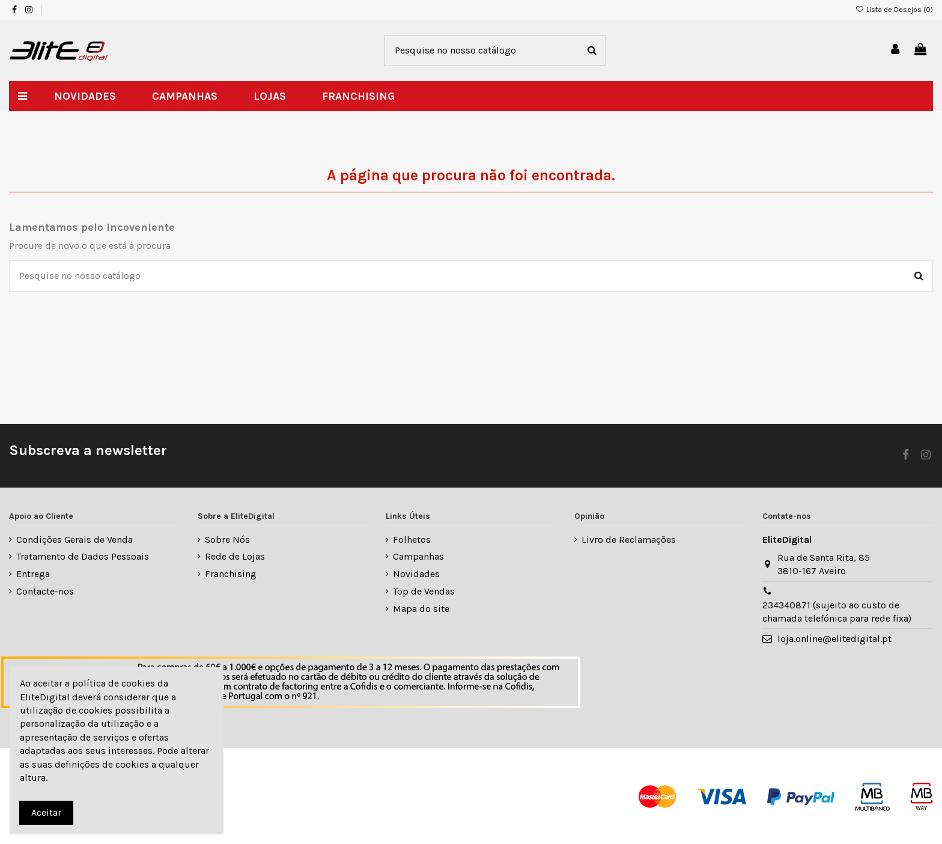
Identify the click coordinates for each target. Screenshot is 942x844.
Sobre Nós (227, 539)
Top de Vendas (424, 591)
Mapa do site (421, 608)
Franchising (231, 573)
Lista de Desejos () (894, 9)
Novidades (416, 573)
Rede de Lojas (235, 556)
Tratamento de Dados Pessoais (82, 556)
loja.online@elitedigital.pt (834, 638)
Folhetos (412, 539)
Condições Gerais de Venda (74, 539)
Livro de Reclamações (629, 539)
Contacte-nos (45, 591)
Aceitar (46, 812)
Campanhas (418, 556)
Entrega (33, 573)
